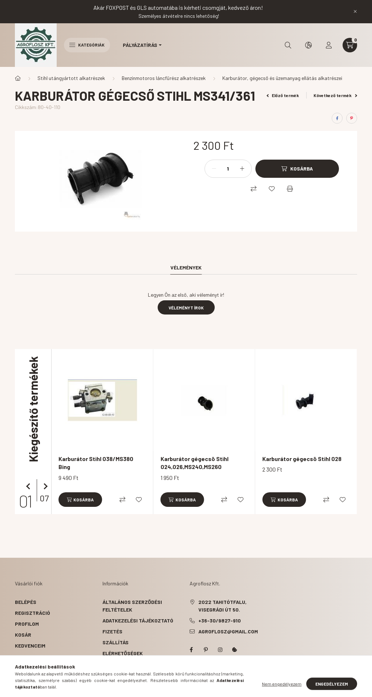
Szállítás (115, 642)
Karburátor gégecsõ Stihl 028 (301, 458)
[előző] (29, 486)
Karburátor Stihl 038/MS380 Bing (95, 462)
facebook (191, 649)
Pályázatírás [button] (140, 45)
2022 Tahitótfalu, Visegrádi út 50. (222, 606)
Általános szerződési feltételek (132, 606)
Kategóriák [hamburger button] (87, 44)
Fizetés (112, 631)
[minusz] (214, 168)
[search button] (288, 45)
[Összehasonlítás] (253, 188)
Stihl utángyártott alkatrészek (71, 78)
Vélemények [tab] (186, 267)
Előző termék (283, 95)
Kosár (23, 635)
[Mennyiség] (228, 168)
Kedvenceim (30, 645)
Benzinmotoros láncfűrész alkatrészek (164, 78)
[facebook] (337, 118)
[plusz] (242, 168)
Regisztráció (32, 613)
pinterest (205, 649)
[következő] (44, 486)
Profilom (27, 624)
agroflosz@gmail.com (228, 631)
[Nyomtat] (290, 188)
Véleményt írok (186, 307)
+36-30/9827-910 (219, 620)
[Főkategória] (18, 78)
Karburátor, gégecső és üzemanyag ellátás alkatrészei (282, 78)
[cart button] (350, 45)
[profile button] (329, 45)
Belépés (25, 602)
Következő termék (335, 95)
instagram (220, 649)
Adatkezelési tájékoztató (137, 620)
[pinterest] (351, 118)
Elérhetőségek (122, 653)
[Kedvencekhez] (271, 188)
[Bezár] (355, 11)
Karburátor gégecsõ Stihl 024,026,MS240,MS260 (195, 462)
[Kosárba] (297, 169)
